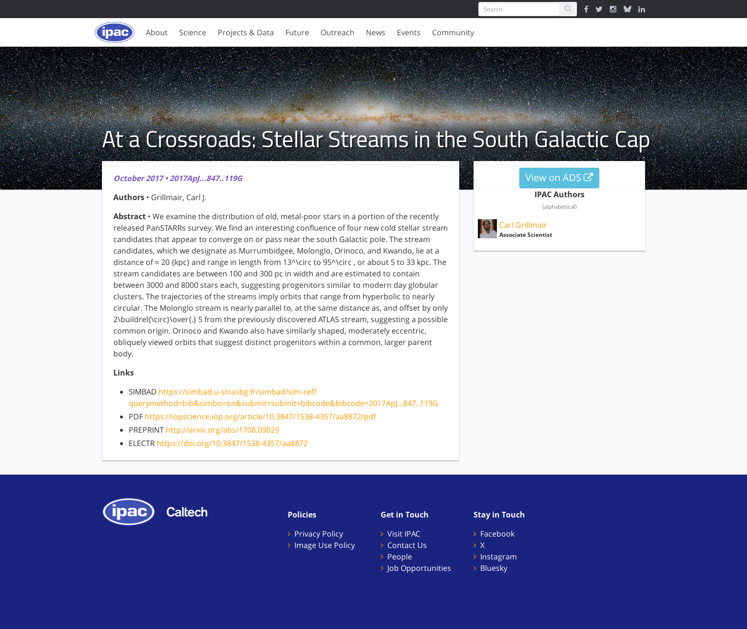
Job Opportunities (419, 568)
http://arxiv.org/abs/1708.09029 (222, 430)
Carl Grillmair (523, 225)
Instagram (498, 556)
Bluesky (493, 568)
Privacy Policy (318, 533)
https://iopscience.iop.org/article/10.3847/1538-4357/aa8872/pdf (260, 416)
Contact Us (407, 545)
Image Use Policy (324, 545)
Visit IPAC (403, 533)
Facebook (497, 533)
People (399, 556)
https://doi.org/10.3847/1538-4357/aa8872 (232, 443)
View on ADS (559, 177)
